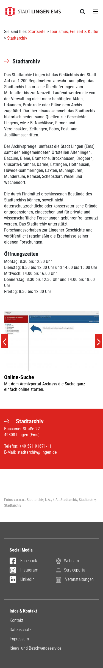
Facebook (23, 561)
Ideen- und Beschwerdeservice (35, 648)
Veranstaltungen (75, 579)
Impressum (19, 638)
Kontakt (16, 620)
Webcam (67, 561)
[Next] (98, 341)
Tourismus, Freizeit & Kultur (74, 31)
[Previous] (4, 341)
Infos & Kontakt (23, 611)
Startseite (37, 31)
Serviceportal (71, 570)
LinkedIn (22, 579)
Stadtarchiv (17, 38)
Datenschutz (20, 629)
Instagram (24, 570)
